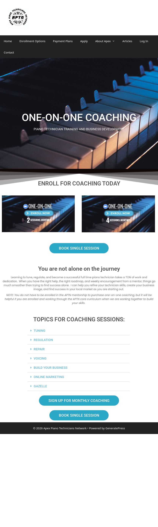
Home (8, 41)
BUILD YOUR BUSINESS (50, 368)
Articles (127, 41)
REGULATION (43, 340)
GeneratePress (115, 428)
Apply (84, 41)
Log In (144, 41)
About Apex (106, 41)
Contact (9, 52)
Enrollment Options (32, 41)
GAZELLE (40, 386)
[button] (79, 330)
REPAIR (39, 349)
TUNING (39, 330)
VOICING (40, 358)
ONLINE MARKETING (49, 377)
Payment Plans (63, 41)
